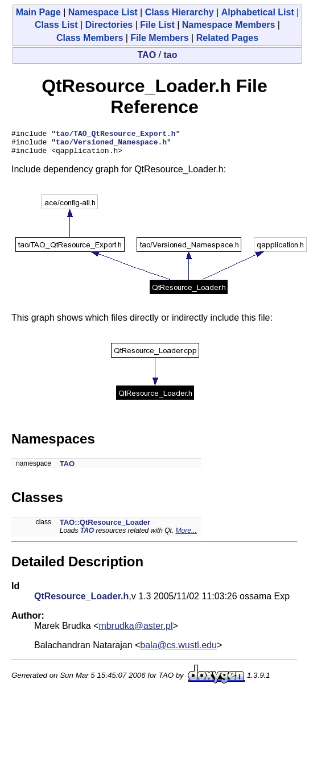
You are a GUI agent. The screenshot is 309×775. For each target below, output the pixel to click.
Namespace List (103, 12)
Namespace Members (228, 25)
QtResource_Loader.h (81, 601)
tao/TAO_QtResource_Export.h (116, 135)
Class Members (89, 38)
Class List (56, 25)
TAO (147, 55)
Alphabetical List (257, 12)
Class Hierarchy (179, 12)
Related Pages (227, 38)
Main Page (38, 12)
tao (170, 55)
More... (186, 536)
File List (157, 25)
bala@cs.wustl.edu (178, 650)
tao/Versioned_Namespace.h (111, 145)
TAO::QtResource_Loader (105, 527)
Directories (109, 25)
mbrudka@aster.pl (135, 631)
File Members (159, 38)
